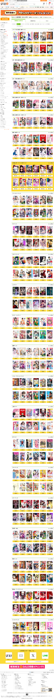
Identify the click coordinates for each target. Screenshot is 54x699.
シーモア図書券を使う (18, 685)
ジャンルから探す (3, 65)
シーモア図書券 (3, 56)
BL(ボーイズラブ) (2, 83)
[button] (53, 67)
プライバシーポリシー (15, 692)
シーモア (2, 0)
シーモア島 (14, 0)
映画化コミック (3, 120)
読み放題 (6, 0)
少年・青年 (7, 7)
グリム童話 (2, 93)
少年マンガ (2, 75)
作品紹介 (43, 675)
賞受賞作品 (2, 45)
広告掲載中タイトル (4, 52)
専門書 (2, 109)
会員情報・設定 (17, 678)
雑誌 (1, 115)
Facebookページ (44, 681)
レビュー (10, 0)
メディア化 (46, 7)
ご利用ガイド (3, 24)
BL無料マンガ (3, 39)
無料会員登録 (44, 0)
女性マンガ (2, 81)
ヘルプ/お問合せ (30, 679)
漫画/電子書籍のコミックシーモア (6, 675)
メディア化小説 (3, 124)
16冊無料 (29, 297)
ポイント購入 (17, 676)
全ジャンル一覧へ (6, 129)
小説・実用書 (37, 7)
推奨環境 (29, 684)
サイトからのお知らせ (18, 687)
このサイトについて (34, 692)
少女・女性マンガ (2, 78)
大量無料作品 (32, 20)
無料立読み (16, 175)
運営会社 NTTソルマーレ (44, 692)
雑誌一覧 (44, 672)
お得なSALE (3, 40)
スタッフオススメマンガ (4, 49)
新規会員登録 (17, 675)
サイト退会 (16, 684)
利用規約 (11, 692)
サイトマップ (30, 685)
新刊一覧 (52, 672)
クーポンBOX (17, 680)
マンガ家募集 (44, 676)
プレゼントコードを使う (18, 686)
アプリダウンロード (31, 675)
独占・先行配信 (4, 685)
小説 (1, 105)
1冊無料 (43, 42)
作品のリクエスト (31, 683)
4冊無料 (36, 110)
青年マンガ (2, 76)
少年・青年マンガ (4, 676)
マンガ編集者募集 (44, 677)
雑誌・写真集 (42, 7)
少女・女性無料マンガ (4, 36)
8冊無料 (49, 110)
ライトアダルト (51, 7)
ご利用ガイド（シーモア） (32, 681)
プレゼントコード (3, 57)
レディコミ (2, 91)
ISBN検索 (39, 692)
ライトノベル (32, 7)
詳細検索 (2, 53)
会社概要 (8, 692)
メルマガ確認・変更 (18, 677)
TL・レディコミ (4, 679)
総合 (2, 7)
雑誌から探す (3, 68)
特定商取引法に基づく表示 (28, 692)
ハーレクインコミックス (4, 96)
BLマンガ (2, 84)
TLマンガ (2, 89)
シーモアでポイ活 (3, 44)
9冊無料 (22, 158)
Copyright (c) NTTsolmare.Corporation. (27, 698)
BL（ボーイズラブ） (5, 678)
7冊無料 (15, 42)
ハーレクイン (2, 95)
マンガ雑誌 (2, 114)
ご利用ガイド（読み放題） (32, 682)
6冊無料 (29, 110)
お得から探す (3, 64)
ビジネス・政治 (3, 108)
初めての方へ (3, 25)
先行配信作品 (3, 41)
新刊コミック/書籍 (3, 31)
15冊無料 (15, 462)
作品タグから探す (3, 69)
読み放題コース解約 (18, 683)
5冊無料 (36, 42)
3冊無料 (29, 42)
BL (17, 7)
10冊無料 (42, 249)
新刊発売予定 (3, 32)
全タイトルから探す (4, 63)
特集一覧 (2, 48)
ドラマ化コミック (3, 121)
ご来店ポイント (16, 661)
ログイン (50, 0)
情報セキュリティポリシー (21, 692)
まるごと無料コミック (4, 35)
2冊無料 (22, 42)
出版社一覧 (48, 672)
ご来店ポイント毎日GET (4, 43)
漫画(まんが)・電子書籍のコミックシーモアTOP (8, 8)
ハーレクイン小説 (3, 97)
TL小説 (2, 90)
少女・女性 (12, 7)
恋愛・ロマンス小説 (4, 102)
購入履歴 (16, 679)
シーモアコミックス (22, 7)
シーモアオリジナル (5, 684)
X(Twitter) (43, 682)
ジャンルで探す (12, 4)
